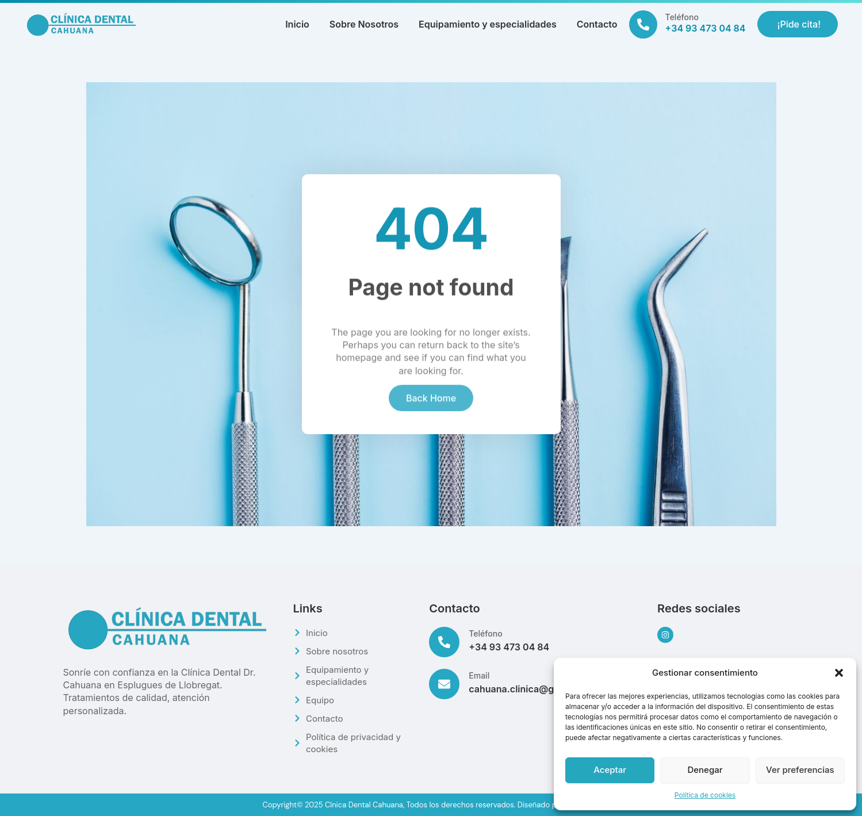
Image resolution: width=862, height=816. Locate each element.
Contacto (597, 24)
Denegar (704, 769)
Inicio (297, 24)
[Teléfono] (643, 24)
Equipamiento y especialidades (488, 24)
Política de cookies (705, 795)
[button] (839, 673)
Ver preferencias (800, 769)
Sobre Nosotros (364, 24)
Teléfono (682, 17)
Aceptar (609, 769)
